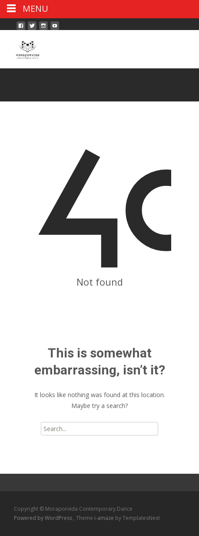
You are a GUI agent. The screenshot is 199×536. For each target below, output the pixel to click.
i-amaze (104, 518)
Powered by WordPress (43, 518)
